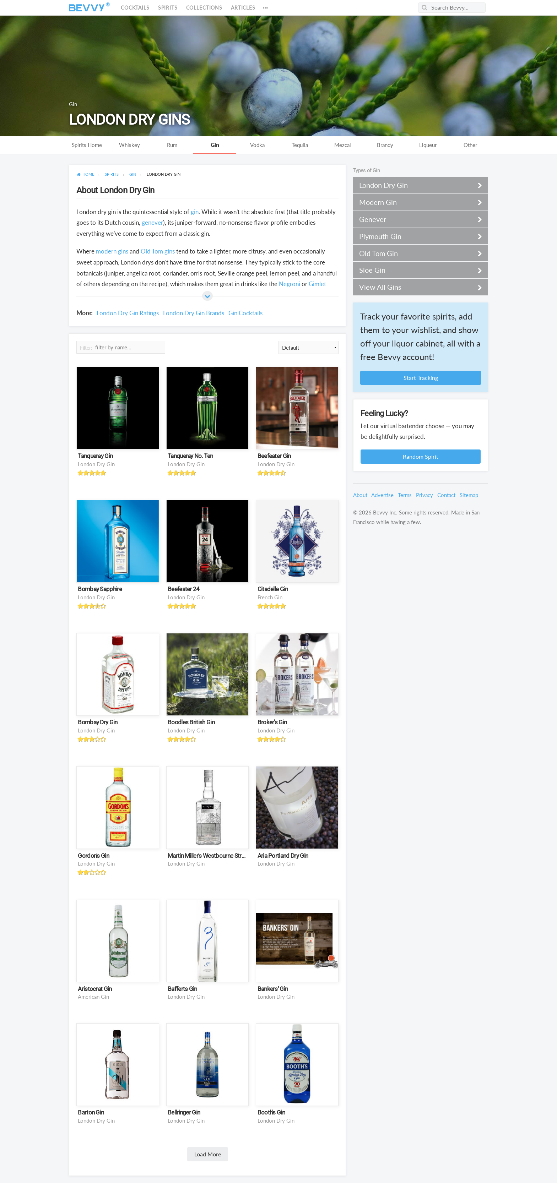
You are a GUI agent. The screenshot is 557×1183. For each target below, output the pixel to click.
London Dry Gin (96, 464)
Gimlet (317, 284)
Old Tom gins (158, 251)
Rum (172, 145)
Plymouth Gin (416, 236)
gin (195, 212)
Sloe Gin (416, 270)
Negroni (289, 284)
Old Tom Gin (416, 253)
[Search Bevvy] (452, 7)
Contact (446, 495)
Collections (204, 8)
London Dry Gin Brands (193, 313)
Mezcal (342, 145)
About (360, 495)
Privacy (424, 495)
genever (152, 222)
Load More (207, 1154)
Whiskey (129, 145)
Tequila (300, 145)
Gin (215, 145)
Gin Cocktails (245, 313)
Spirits (168, 8)
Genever (416, 219)
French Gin (270, 597)
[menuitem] (85, 174)
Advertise (382, 495)
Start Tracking (421, 377)
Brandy (385, 145)
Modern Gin (416, 202)
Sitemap (469, 495)
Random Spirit (420, 456)
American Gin (93, 996)
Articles (243, 8)
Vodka (257, 145)
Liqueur (428, 145)
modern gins (112, 251)
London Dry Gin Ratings (128, 313)
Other (470, 145)
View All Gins (416, 287)
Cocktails (135, 8)
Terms (405, 495)
